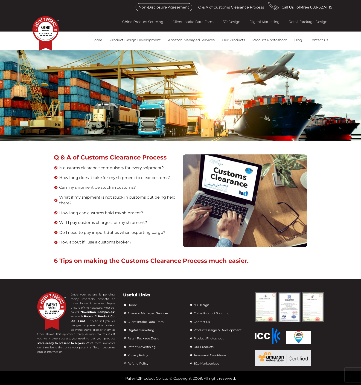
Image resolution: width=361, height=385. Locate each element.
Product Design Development (135, 40)
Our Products (233, 40)
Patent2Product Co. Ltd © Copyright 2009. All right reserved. (180, 378)
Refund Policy (135, 363)
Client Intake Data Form (193, 22)
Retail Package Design (308, 22)
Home (97, 40)
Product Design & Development (215, 330)
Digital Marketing (264, 22)
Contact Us (318, 40)
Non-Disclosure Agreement (164, 7)
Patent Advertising (139, 347)
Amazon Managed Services (191, 40)
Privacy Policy (135, 355)
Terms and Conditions (207, 355)
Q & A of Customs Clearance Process (231, 7)
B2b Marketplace (204, 363)
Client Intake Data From (143, 322)
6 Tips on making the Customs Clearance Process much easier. (151, 260)
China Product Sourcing (142, 22)
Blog (298, 40)
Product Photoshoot (269, 40)
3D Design (231, 22)
